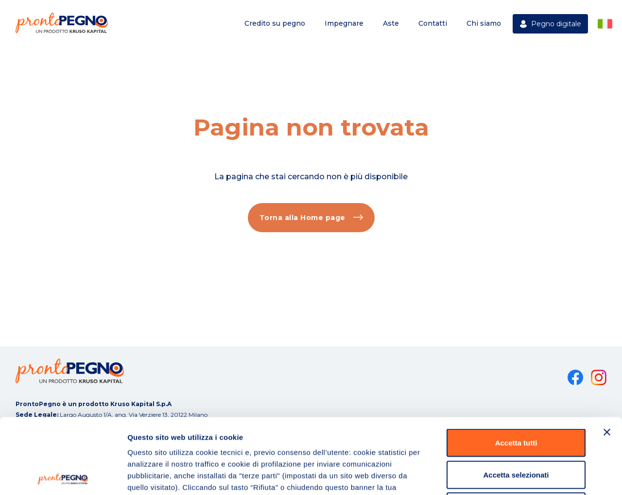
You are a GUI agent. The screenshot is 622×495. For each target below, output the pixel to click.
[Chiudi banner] (607, 357)
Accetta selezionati (516, 399)
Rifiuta (516, 431)
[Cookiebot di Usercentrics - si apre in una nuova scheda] (62, 476)
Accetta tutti (516, 367)
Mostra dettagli (511, 476)
